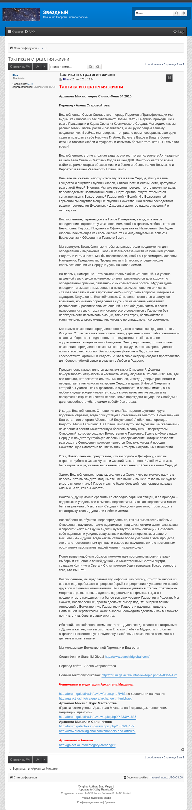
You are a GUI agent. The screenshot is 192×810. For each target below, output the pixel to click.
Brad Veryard (106, 786)
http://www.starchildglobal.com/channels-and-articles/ (97, 731)
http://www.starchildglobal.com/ (127, 656)
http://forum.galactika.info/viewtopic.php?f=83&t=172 (139, 675)
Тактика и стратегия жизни (38, 58)
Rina (15, 75)
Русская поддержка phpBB (95, 797)
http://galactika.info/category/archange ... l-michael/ (95, 698)
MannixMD (107, 789)
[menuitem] (29, 32)
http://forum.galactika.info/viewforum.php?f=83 (92, 694)
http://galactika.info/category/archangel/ (87, 745)
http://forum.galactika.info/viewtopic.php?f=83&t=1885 (97, 717)
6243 (30, 84)
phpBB (87, 793)
